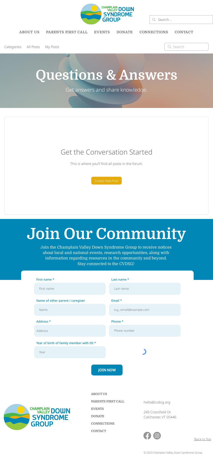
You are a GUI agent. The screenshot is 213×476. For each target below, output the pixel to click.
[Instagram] (157, 435)
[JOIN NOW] (107, 370)
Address (42, 321)
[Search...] (181, 19)
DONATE (97, 416)
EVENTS (97, 408)
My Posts (52, 46)
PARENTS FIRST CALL (106, 401)
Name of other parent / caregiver (60, 300)
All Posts (33, 46)
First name (44, 279)
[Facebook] (147, 435)
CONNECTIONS (103, 423)
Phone (116, 321)
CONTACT (98, 431)
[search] (186, 47)
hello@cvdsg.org (157, 402)
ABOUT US (99, 394)
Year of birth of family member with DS (64, 343)
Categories (13, 46)
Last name (118, 279)
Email (115, 300)
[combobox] (70, 331)
